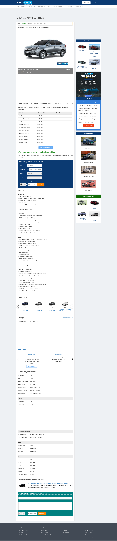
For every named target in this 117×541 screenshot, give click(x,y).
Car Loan (21, 532)
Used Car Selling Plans (23, 530)
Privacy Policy (90, 537)
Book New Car (65, 530)
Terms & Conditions (34, 181)
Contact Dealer (32, 366)
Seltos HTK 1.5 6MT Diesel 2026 (52, 309)
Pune (46, 530)
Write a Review (69, 72)
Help (85, 530)
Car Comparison (66, 532)
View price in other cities (45, 147)
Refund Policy (90, 530)
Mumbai (42, 530)
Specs (34, 23)
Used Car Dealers (57, 7)
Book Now (41, 185)
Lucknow (46, 537)
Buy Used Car (31, 7)
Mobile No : (22, 169)
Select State (86, 2)
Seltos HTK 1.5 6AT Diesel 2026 (39, 309)
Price (19, 23)
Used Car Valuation (23, 537)
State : (21, 173)
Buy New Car (68, 7)
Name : (21, 166)
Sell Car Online (21, 7)
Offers (24, 23)
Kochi (46, 532)
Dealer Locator (66, 535)
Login (95, 2)
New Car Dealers (79, 7)
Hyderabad (48, 535)
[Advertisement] (58, 12)
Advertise (86, 535)
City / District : (23, 178)
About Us (86, 532)
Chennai (42, 532)
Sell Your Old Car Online (88, 99)
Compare (68, 69)
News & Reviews (41, 23)
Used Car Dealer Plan (44, 7)
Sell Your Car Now (88, 125)
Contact (90, 532)
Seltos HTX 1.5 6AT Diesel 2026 (25, 309)
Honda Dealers (22, 350)
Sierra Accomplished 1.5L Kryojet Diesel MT (65, 310)
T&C (85, 537)
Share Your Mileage (68, 317)
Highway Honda (32, 354)
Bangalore (43, 535)
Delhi (42, 537)
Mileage (29, 23)
